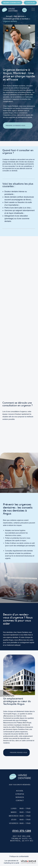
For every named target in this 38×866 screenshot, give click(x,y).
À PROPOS (20, 794)
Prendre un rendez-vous (11, 2)
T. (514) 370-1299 (30, 2)
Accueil (9, 16)
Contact (20, 800)
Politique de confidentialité (19, 856)
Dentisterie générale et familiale (16, 19)
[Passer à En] (24, 10)
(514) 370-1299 (21, 831)
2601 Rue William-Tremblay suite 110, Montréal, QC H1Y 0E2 (21, 838)
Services (20, 797)
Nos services (19, 16)
